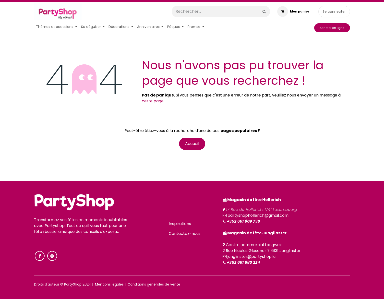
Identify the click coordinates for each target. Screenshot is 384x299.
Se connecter (334, 11)
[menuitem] (56, 26)
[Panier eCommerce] (293, 11)
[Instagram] (52, 256)
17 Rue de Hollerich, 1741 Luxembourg (261, 209)
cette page (153, 101)
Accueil (192, 143)
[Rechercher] (264, 11)
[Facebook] (40, 256)
